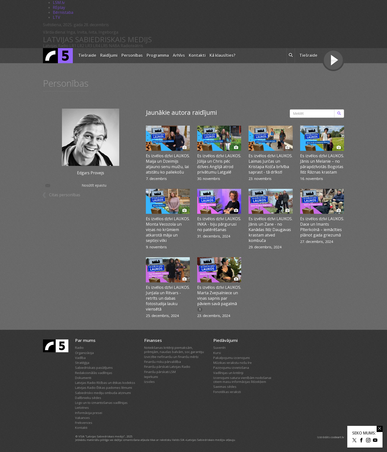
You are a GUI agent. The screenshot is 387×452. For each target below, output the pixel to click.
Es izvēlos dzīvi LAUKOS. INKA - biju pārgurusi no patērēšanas (219, 224)
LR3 (88, 45)
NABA (114, 45)
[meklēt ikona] (291, 55)
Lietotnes (82, 407)
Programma (158, 55)
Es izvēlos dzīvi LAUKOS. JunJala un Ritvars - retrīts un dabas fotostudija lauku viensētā (168, 298)
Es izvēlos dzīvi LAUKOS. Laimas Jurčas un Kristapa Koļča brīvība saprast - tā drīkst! (270, 164)
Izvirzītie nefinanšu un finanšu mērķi (171, 356)
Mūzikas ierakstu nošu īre (232, 362)
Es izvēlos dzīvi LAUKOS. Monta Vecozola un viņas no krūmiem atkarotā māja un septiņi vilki (168, 229)
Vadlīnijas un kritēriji (228, 373)
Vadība (80, 357)
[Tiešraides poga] (333, 60)
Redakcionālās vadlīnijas (93, 373)
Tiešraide (87, 55)
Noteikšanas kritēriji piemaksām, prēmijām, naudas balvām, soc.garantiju (174, 349)
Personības (132, 55)
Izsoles (149, 381)
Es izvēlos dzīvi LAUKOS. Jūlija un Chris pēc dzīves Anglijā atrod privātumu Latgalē (219, 164)
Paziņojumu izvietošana (231, 367)
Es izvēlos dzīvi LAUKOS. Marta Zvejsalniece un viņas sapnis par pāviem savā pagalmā (219, 295)
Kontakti (197, 55)
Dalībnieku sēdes (88, 397)
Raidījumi (108, 55)
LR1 (72, 45)
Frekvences (83, 422)
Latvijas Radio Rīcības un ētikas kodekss (105, 382)
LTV (56, 17)
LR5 (104, 45)
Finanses (153, 340)
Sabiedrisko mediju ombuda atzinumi (103, 393)
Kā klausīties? (222, 55)
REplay (59, 7)
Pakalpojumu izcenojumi (231, 357)
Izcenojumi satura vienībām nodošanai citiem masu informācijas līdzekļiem (242, 379)
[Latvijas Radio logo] (58, 55)
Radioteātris (132, 45)
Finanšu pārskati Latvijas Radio (167, 366)
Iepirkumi (151, 376)
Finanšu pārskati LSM (160, 372)
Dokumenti (83, 377)
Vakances (82, 417)
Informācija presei (88, 413)
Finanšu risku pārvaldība (162, 361)
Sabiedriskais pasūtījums (94, 367)
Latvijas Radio (55, 45)
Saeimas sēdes (224, 386)
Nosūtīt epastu (75, 185)
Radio (79, 347)
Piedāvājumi (225, 340)
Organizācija (84, 353)
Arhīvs (179, 55)
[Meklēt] (339, 113)
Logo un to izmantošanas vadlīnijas (101, 402)
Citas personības (64, 194)
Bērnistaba (63, 12)
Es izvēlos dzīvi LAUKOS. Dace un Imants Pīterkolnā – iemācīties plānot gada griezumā (322, 227)
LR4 (96, 45)
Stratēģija (82, 362)
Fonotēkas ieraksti (227, 392)
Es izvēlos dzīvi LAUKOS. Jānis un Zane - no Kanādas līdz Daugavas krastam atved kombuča (270, 229)
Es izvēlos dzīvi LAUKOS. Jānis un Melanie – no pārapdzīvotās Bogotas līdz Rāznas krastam (322, 164)
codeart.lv (337, 437)
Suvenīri (219, 347)
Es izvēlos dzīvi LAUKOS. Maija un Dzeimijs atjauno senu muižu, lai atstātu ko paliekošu (168, 164)
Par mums (85, 340)
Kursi (217, 353)
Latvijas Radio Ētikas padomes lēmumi (103, 387)
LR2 (80, 45)
